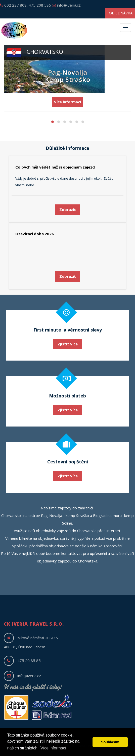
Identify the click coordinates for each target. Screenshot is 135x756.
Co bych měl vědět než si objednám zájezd (55, 167)
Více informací (67, 101)
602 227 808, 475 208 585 (25, 5)
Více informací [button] (53, 748)
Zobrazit (67, 209)
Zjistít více (68, 343)
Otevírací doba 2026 (34, 233)
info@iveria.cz (66, 5)
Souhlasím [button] (110, 742)
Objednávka (120, 12)
